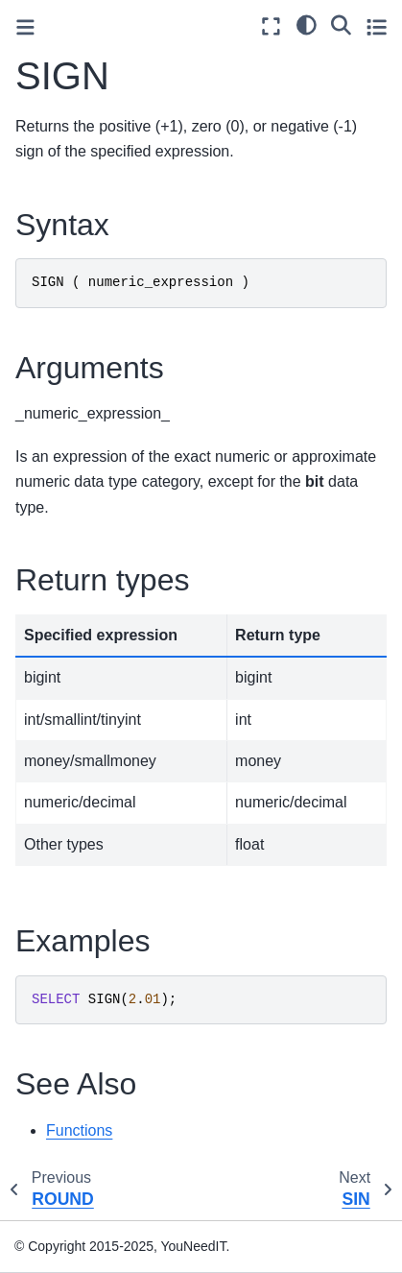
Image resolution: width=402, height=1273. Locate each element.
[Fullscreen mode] (271, 26)
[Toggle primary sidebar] (25, 27)
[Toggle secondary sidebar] (376, 26)
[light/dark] (306, 24)
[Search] (341, 24)
